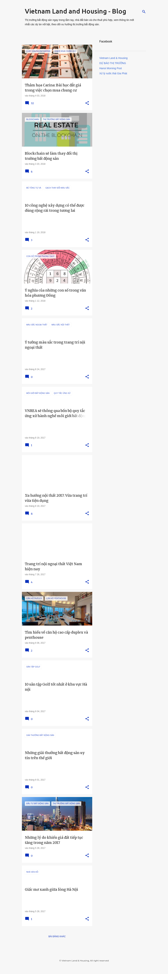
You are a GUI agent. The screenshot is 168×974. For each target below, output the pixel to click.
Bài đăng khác (57, 936)
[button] (87, 103)
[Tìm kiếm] (144, 11)
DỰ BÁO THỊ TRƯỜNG (112, 63)
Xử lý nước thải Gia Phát (113, 73)
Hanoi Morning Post (110, 68)
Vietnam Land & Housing (113, 58)
